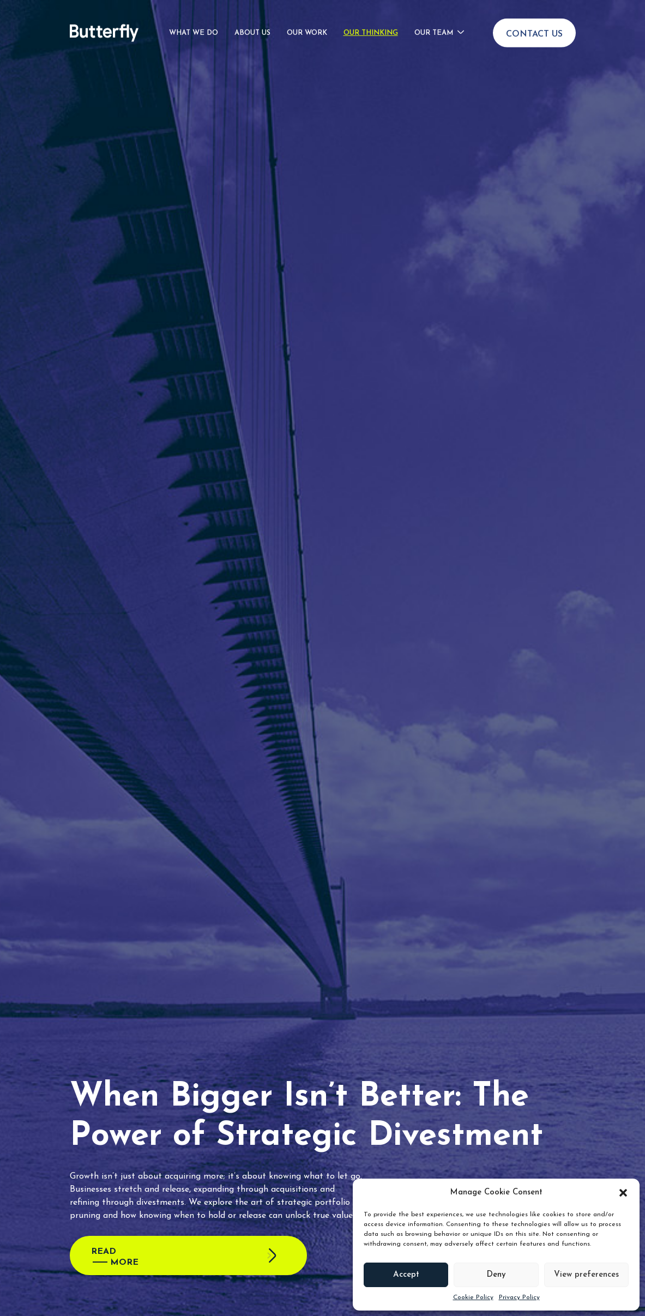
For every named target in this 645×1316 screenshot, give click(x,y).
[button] (623, 1192)
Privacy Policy (519, 1297)
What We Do (193, 18)
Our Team (433, 18)
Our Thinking (370, 18)
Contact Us (534, 19)
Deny (496, 1275)
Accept (406, 1275)
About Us (252, 18)
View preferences (586, 1275)
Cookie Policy (473, 1297)
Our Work (307, 18)
